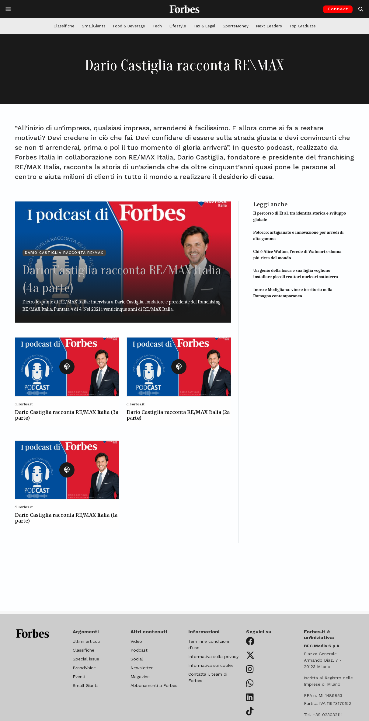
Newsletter (142, 667)
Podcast (139, 650)
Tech (157, 26)
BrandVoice (84, 667)
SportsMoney (236, 26)
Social (137, 658)
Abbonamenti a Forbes (154, 685)
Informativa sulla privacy (213, 656)
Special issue (86, 658)
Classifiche (64, 26)
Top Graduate (302, 26)
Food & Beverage (129, 26)
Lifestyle (177, 26)
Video (136, 641)
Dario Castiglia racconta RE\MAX (64, 252)
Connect (338, 8)
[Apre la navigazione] (8, 9)
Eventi (79, 676)
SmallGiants (94, 26)
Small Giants (86, 685)
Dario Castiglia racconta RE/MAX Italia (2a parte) (178, 415)
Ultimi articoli (86, 641)
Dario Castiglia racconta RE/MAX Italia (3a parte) (66, 415)
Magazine (140, 676)
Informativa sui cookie (211, 665)
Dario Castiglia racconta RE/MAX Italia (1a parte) (66, 518)
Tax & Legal (204, 26)
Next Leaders (269, 26)
